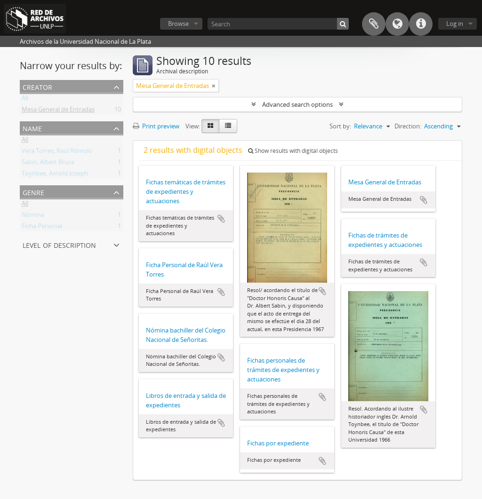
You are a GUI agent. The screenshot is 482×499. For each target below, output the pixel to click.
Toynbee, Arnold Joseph (55, 175)
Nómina (33, 216)
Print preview (156, 126)
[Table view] (228, 126)
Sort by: (340, 126)
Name (32, 127)
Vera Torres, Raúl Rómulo (57, 152)
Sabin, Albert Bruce (48, 163)
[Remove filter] (214, 85)
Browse (178, 23)
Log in (454, 23)
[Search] (278, 24)
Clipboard (374, 24)
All (25, 99)
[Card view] (210, 126)
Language (397, 24)
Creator (37, 86)
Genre (33, 191)
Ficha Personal (42, 227)
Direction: (407, 126)
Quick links (421, 24)
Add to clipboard (221, 218)
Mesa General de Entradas (58, 111)
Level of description (59, 244)
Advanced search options (297, 104)
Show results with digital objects (293, 151)
